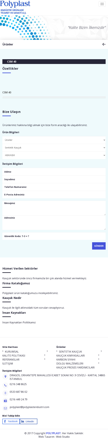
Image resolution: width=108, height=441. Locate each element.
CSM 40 (6, 92)
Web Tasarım (46, 436)
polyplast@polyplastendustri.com (29, 407)
